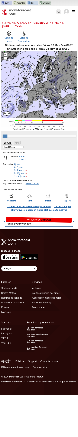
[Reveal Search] (58, 11)
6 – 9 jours (19, 170)
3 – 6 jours (18, 167)
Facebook (6, 328)
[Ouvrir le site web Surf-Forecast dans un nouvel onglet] (6, 3)
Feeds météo (39, 307)
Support (32, 361)
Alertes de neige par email (45, 292)
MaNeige (6, 312)
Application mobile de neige (46, 297)
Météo (48, 201)
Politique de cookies (66, 381)
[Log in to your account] (66, 11)
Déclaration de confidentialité (40, 381)
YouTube (6, 342)
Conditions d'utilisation (11, 381)
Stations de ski (9, 288)
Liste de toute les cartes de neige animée (29, 206)
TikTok (5, 338)
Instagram (6, 333)
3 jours (22, 156)
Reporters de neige (42, 302)
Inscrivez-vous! (32, 184)
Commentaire (40, 367)
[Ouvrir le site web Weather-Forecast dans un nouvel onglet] (45, 3)
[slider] (5, 136)
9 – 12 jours (19, 173)
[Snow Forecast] (16, 12)
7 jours (22, 159)
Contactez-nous (49, 361)
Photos (5, 307)
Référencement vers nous (15, 367)
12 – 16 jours (19, 176)
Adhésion (37, 288)
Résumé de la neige (11, 297)
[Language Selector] (19, 268)
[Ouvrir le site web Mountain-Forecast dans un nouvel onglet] (19, 3)
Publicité (20, 361)
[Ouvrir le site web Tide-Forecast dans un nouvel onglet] (32, 3)
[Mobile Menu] (73, 11)
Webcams (11, 201)
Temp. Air (66, 201)
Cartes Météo (8, 292)
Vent (30, 201)
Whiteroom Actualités (13, 302)
